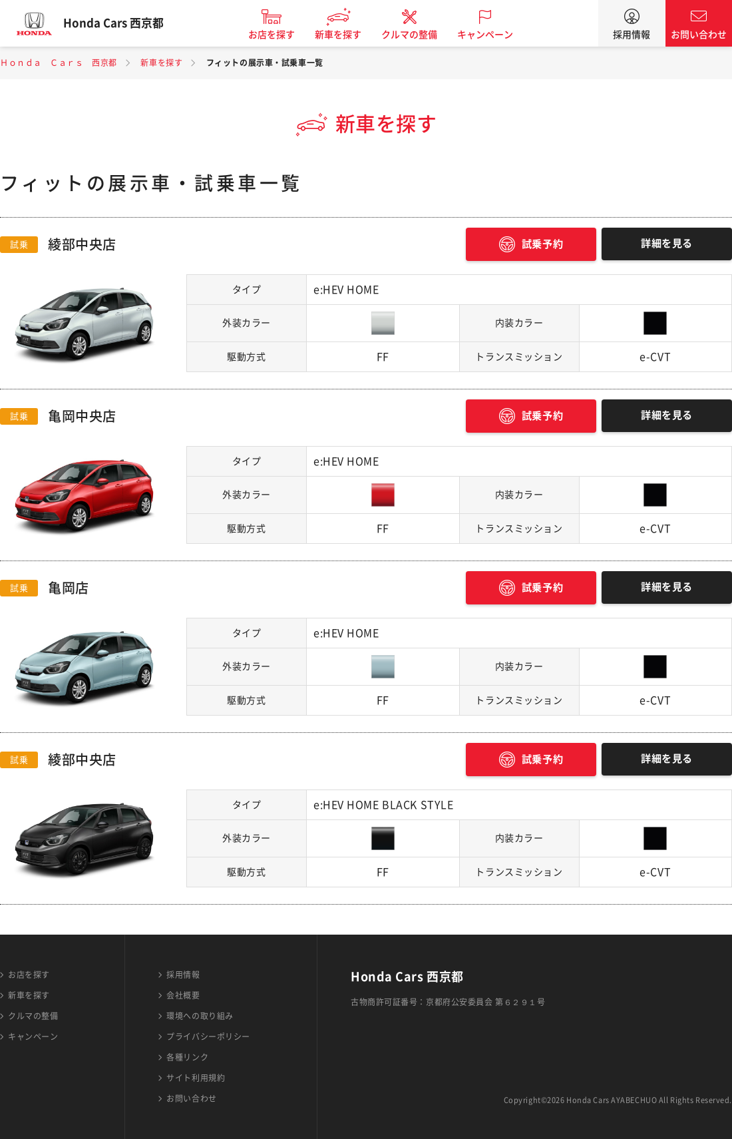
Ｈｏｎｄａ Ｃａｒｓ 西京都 (58, 63)
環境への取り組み (199, 1016)
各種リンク (187, 1057)
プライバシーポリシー (208, 1036)
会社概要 (183, 995)
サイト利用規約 (195, 1078)
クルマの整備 (419, 34)
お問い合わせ (699, 34)
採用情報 (631, 34)
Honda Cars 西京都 (123, 23)
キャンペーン (495, 34)
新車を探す (348, 34)
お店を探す (281, 34)
